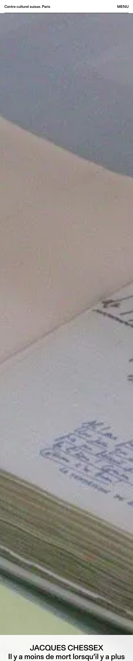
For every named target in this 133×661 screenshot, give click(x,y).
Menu (123, 6)
